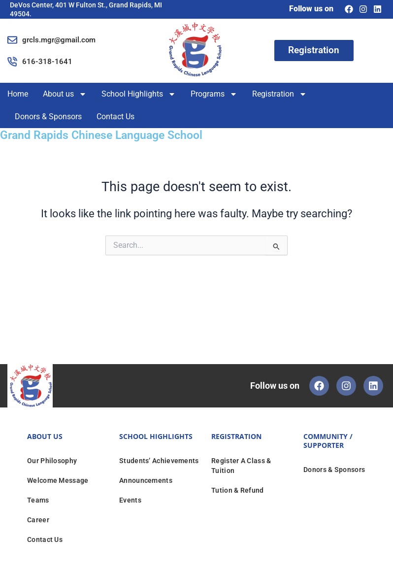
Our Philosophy (52, 461)
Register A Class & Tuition (241, 465)
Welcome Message (58, 480)
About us (65, 94)
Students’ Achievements (159, 461)
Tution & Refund (237, 490)
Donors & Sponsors (48, 116)
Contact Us (115, 116)
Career (38, 520)
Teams (38, 500)
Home (17, 94)
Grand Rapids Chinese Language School (101, 135)
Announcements (145, 480)
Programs (214, 94)
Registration (279, 94)
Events (130, 500)
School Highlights (138, 94)
